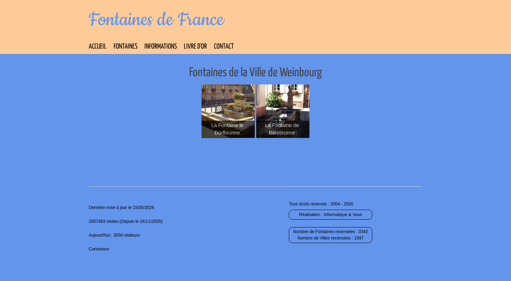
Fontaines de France (156, 20)
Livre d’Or (195, 46)
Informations (160, 46)
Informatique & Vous (343, 214)
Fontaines (125, 46)
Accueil (97, 46)
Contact (224, 46)
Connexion (99, 249)
